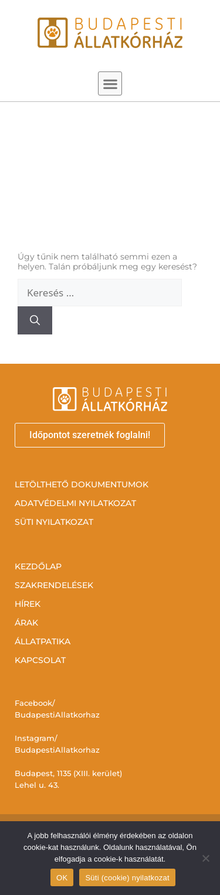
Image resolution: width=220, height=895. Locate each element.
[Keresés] (35, 320)
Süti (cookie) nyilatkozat (127, 877)
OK (61, 877)
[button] (110, 83)
